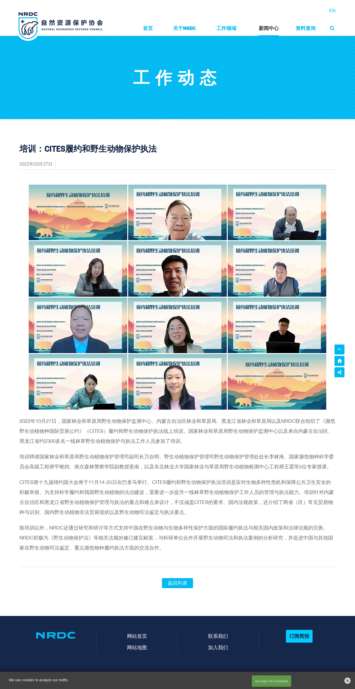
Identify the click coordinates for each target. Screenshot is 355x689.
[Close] (347, 682)
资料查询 (306, 28)
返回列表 (177, 583)
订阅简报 (299, 636)
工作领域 (226, 28)
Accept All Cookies (271, 683)
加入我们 (218, 647)
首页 (148, 28)
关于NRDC (184, 28)
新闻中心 (269, 28)
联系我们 (218, 636)
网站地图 (137, 647)
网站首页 (137, 636)
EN (332, 10)
